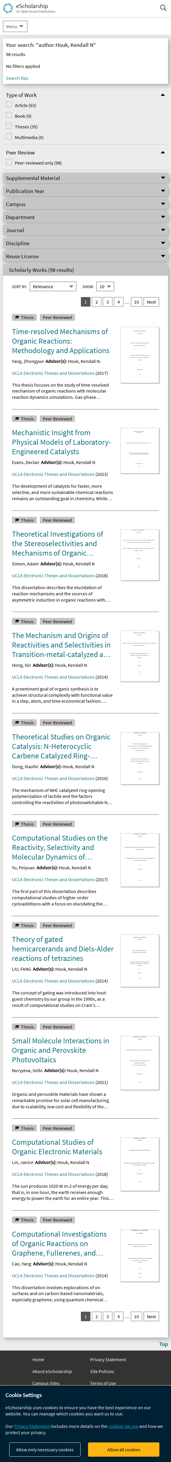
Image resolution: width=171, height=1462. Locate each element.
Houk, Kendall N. (84, 361)
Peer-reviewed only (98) (38, 163)
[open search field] (163, 7)
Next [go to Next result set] (151, 302)
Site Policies (102, 1371)
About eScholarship (52, 1371)
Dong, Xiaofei (25, 766)
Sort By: (19, 286)
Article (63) (25, 105)
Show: (87, 286)
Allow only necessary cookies (45, 1450)
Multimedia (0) (29, 137)
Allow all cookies (123, 1450)
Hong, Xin (21, 665)
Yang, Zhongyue (28, 361)
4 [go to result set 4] (118, 302)
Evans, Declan (25, 462)
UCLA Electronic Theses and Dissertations (53, 373)
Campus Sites (45, 1383)
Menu (12, 26)
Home (38, 1359)
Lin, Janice (22, 1162)
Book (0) (23, 116)
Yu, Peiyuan (23, 867)
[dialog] (85, 1424)
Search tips (17, 78)
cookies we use (123, 1426)
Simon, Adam (25, 564)
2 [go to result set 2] (96, 302)
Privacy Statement (108, 1359)
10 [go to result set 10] (136, 302)
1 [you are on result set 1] (85, 302)
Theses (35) (26, 127)
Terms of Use (103, 1383)
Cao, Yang (21, 1264)
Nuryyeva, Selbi (27, 1070)
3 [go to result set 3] (107, 302)
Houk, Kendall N (79, 462)
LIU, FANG (21, 969)
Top (163, 1344)
